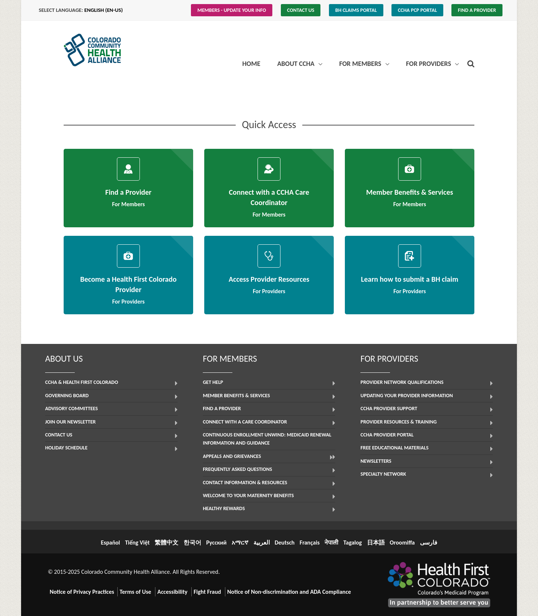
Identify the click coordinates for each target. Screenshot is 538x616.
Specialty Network (383, 474)
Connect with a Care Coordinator (245, 422)
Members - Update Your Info (232, 10)
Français (310, 542)
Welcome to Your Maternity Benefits (248, 495)
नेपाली (331, 542)
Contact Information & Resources (245, 482)
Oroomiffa (402, 542)
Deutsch (285, 542)
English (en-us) (103, 10)
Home (251, 64)
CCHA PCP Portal (417, 10)
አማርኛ (240, 542)
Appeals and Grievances (232, 456)
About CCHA (296, 64)
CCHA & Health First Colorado (81, 382)
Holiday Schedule (66, 448)
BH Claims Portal (356, 10)
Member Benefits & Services (236, 395)
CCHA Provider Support (388, 408)
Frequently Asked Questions (237, 469)
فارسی (428, 542)
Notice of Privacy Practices (82, 591)
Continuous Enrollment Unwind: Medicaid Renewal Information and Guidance (267, 439)
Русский (216, 542)
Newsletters (375, 461)
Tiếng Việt (137, 542)
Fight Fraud (207, 591)
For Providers (429, 64)
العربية (261, 542)
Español (110, 542)
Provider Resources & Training (398, 422)
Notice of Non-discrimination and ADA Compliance (289, 591)
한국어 (192, 542)
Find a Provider (477, 10)
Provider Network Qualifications (401, 382)
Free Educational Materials (394, 448)
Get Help (213, 382)
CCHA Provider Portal (386, 435)
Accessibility (172, 591)
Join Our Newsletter (70, 422)
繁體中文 (166, 542)
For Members (361, 64)
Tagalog (352, 542)
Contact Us (300, 10)
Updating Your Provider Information (406, 395)
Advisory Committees (71, 408)
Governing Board (67, 395)
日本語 (376, 542)
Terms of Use (135, 591)
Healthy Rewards (224, 508)
